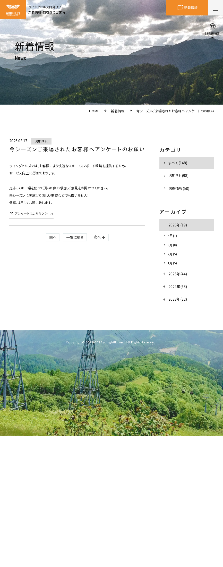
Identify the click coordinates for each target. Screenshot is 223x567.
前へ (52, 237)
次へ (97, 237)
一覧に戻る (75, 237)
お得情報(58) (178, 188)
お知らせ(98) (178, 175)
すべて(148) (177, 162)
